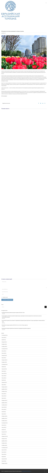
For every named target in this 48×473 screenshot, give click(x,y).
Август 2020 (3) (4, 407)
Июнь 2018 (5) (4, 454)
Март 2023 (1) (4, 371)
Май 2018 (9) (4, 456)
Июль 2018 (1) (4, 452)
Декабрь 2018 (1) (4, 440)
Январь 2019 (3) (4, 438)
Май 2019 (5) (4, 429)
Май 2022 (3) (4, 380)
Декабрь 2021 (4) (4, 389)
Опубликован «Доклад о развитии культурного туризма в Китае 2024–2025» (13, 312)
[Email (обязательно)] (24, 292)
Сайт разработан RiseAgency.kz (26, 471)
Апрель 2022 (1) (4, 382)
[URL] (24, 294)
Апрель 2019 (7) (4, 431)
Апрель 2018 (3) (4, 458)
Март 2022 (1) (4, 384)
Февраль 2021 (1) (4, 400)
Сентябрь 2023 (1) (4, 364)
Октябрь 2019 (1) (4, 420)
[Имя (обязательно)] (24, 289)
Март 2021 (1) (4, 398)
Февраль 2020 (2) (4, 416)
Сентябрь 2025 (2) (4, 335)
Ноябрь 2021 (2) (4, 391)
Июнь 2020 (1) (4, 409)
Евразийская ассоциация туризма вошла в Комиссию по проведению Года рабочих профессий (16, 328)
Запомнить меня (5, 297)
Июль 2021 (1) (4, 393)
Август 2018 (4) (4, 449)
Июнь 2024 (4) (4, 353)
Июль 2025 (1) (4, 337)
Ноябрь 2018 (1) (4, 443)
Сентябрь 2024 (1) (4, 348)
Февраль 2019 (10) (5, 436)
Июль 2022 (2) (4, 375)
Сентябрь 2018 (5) (4, 447)
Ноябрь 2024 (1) (4, 344)
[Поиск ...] (23, 307)
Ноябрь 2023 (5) (4, 362)
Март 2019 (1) (4, 434)
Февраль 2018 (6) (4, 463)
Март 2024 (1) (4, 357)
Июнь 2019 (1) (4, 427)
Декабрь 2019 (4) (4, 418)
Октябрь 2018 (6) (4, 445)
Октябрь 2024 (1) (4, 346)
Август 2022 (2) (4, 373)
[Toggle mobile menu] (46, 2)
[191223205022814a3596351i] (24, 52)
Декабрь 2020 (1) (4, 402)
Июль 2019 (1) (4, 425)
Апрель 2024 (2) (4, 355)
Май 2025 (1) (4, 339)
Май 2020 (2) (4, 411)
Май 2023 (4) (4, 366)
